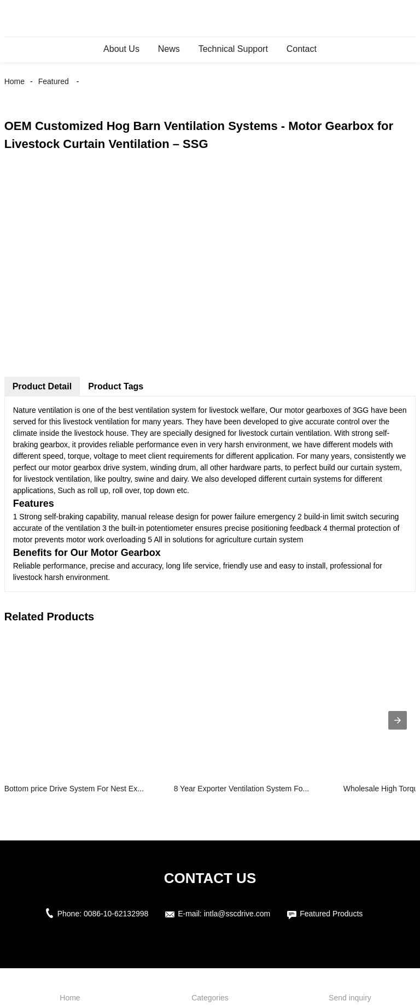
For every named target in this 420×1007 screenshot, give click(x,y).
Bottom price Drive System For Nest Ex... (74, 788)
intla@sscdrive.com (237, 913)
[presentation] (397, 720)
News (169, 49)
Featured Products (331, 913)
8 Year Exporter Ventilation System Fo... (241, 788)
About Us (121, 49)
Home (14, 81)
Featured (53, 81)
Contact (302, 49)
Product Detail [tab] (42, 386)
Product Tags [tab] (115, 386)
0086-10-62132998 (116, 913)
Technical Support (233, 49)
